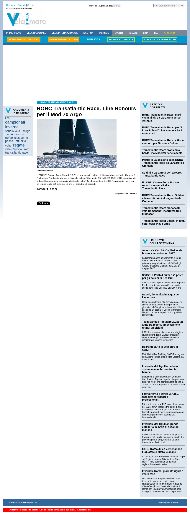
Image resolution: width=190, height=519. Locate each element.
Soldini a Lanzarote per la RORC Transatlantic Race (162, 174)
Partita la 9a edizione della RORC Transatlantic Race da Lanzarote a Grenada (163, 162)
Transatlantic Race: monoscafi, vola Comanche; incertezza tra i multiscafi (161, 211)
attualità (21, 141)
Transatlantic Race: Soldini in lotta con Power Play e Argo (163, 222)
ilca (7, 118)
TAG (156, 33)
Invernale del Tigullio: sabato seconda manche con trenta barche (160, 369)
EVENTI (119, 33)
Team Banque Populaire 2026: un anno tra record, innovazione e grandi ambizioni (162, 324)
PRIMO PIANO (13, 33)
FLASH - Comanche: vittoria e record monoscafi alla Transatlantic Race (160, 185)
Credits (30, 5)
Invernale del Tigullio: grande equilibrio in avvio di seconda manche (160, 426)
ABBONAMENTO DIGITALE (63, 39)
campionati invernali (15, 124)
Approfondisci (84, 510)
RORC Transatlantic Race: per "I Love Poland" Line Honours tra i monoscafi (162, 130)
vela (8, 145)
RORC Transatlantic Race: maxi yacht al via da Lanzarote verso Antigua (161, 117)
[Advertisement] (95, 73)
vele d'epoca (13, 149)
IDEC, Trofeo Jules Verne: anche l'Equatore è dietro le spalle (162, 450)
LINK (145, 33)
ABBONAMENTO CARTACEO (23, 39)
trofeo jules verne (16, 137)
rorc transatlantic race (17, 151)
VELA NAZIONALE (36, 33)
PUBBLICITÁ (93, 39)
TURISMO (104, 33)
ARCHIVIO (169, 33)
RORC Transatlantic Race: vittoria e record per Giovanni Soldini (163, 142)
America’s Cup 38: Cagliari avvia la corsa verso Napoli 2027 (162, 252)
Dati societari (172, 502)
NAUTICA (88, 33)
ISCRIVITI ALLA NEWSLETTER (159, 39)
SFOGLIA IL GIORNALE (121, 39)
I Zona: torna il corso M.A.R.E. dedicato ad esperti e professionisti (160, 396)
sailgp (26, 131)
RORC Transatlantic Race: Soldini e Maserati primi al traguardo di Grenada (163, 198)
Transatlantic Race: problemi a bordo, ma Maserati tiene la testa (162, 151)
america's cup (16, 134)
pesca (9, 141)
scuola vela (12, 131)
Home (162, 502)
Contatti (21, 5)
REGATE (132, 33)
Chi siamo (11, 5)
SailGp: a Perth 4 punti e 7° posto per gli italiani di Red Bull (162, 277)
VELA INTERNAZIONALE (65, 33)
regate (19, 145)
